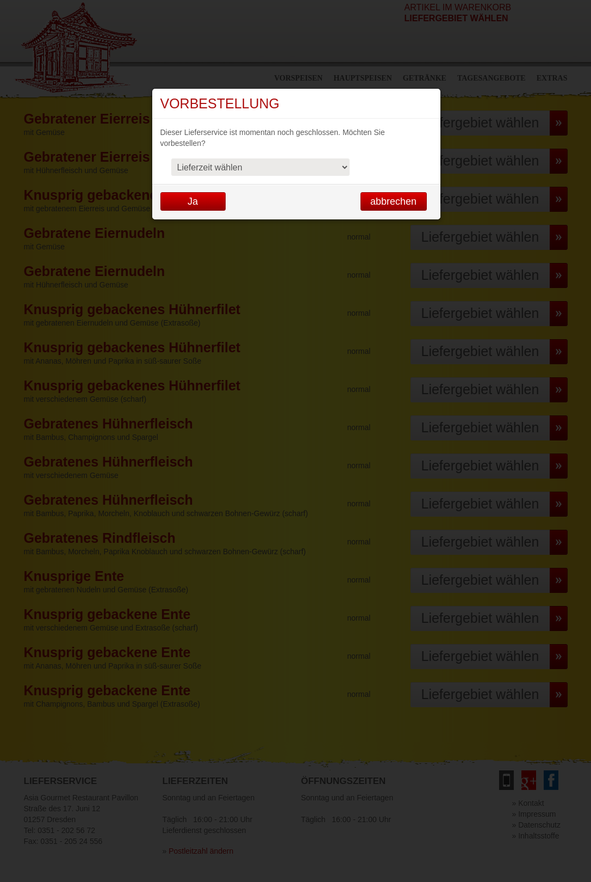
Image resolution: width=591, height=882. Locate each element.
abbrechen (393, 201)
